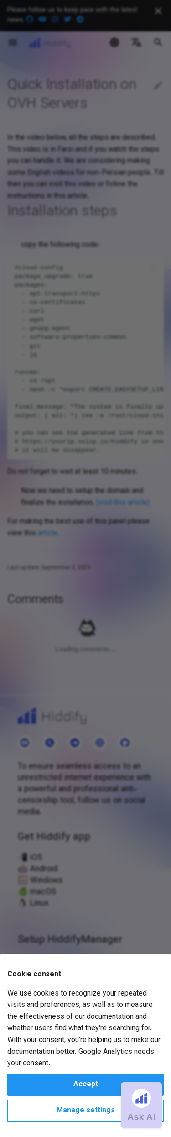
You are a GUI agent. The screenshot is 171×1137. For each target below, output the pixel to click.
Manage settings (86, 1110)
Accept (85, 1084)
